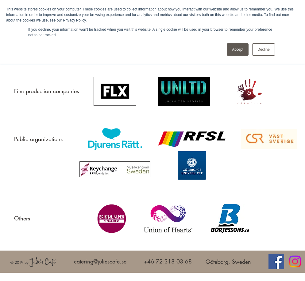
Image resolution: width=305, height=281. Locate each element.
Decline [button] (263, 49)
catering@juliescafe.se (100, 261)
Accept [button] (237, 49)
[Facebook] (276, 261)
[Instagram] (295, 261)
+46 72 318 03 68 (168, 261)
